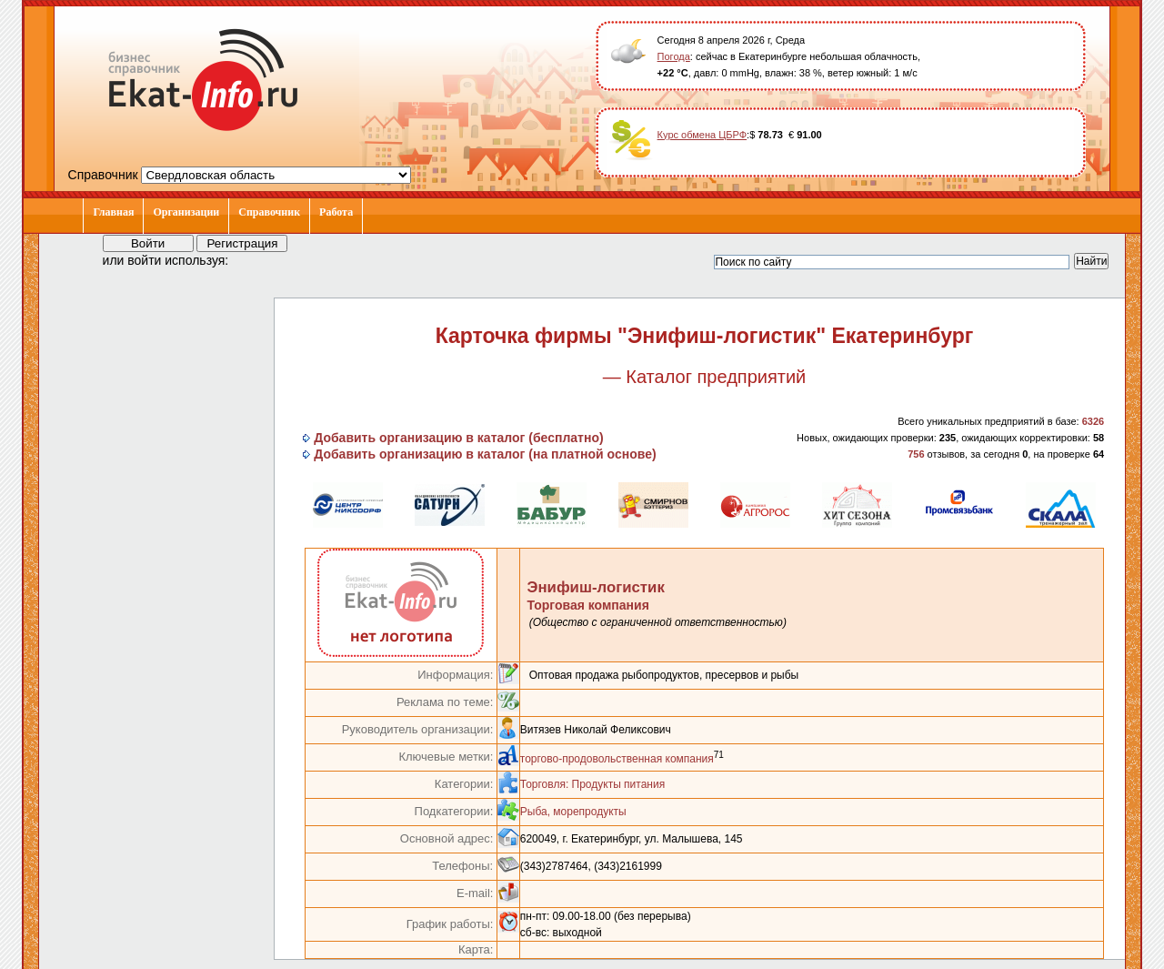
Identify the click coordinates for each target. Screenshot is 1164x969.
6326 (1093, 421)
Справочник (269, 212)
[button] (259, 259)
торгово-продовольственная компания (617, 758)
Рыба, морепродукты (573, 811)
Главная (113, 212)
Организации (186, 212)
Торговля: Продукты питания (592, 784)
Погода (673, 56)
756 (916, 454)
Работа (336, 212)
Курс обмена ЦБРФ (702, 134)
